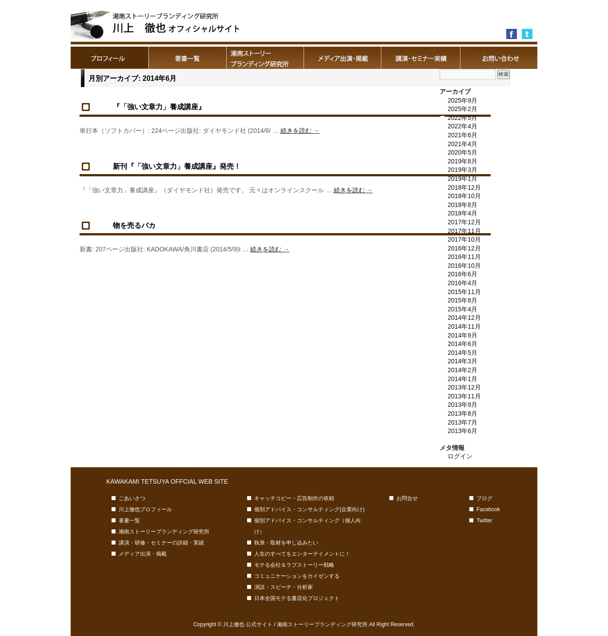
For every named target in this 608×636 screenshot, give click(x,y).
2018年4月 (462, 213)
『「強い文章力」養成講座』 (159, 107)
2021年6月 (462, 135)
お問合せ (498, 58)
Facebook (488, 509)
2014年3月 (462, 361)
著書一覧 (187, 58)
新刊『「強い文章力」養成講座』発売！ (177, 166)
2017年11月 (464, 231)
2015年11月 (464, 291)
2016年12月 (464, 248)
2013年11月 (464, 396)
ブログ (484, 498)
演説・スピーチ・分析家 (283, 587)
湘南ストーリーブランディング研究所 (265, 58)
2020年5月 (462, 152)
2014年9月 (462, 335)
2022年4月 (462, 126)
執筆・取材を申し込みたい (286, 543)
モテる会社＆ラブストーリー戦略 (294, 565)
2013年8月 (462, 413)
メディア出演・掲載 (343, 58)
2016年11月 (464, 256)
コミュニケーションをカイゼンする (297, 576)
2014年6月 (462, 343)
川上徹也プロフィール (109, 58)
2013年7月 (462, 422)
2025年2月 (462, 108)
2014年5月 (462, 352)
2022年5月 (462, 117)
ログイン (460, 456)
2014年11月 (464, 326)
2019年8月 (462, 161)
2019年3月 (462, 169)
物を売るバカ (134, 225)
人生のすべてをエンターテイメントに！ (302, 554)
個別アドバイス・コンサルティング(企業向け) (309, 509)
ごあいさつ (132, 498)
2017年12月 (464, 222)
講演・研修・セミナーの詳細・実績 (421, 58)
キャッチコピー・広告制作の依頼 (294, 498)
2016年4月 (462, 282)
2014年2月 (462, 370)
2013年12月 (464, 387)
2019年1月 (462, 178)
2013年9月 (462, 404)
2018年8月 (462, 204)
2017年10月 (464, 239)
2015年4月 (462, 309)
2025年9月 (462, 100)
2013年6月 (462, 430)
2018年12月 (464, 187)
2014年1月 (462, 378)
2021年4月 (462, 143)
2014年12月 (464, 317)
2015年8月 (462, 300)
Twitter (484, 520)
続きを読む (300, 130)
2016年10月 (464, 265)
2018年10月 (464, 195)
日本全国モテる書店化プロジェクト (297, 598)
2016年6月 (462, 274)
